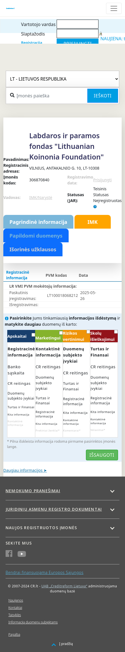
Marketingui (49, 336)
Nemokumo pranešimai (33, 490)
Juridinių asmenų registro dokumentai (54, 509)
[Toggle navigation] (114, 8)
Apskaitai (21, 336)
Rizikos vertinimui (76, 336)
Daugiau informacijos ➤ (25, 470)
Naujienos (15, 600)
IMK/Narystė (40, 197)
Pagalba (14, 634)
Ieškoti (103, 96)
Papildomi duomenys (35, 235)
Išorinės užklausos (32, 249)
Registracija (31, 42)
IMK (92, 222)
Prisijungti (102, 179)
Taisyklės (14, 615)
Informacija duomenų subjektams (33, 622)
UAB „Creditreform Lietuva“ (64, 586)
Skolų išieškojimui (103, 336)
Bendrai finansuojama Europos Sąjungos (44, 572)
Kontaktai (15, 607)
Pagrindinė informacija (38, 222)
